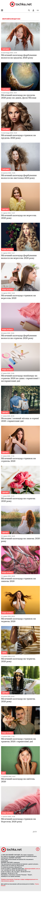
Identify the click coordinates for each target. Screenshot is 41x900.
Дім (3, 773)
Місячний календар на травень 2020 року (18, 700)
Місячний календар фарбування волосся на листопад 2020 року (19, 176)
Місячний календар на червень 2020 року (18, 660)
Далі (35, 832)
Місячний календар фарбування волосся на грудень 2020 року (19, 56)
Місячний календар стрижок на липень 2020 (18, 580)
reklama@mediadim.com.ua (32, 868)
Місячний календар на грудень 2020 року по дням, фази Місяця (18, 96)
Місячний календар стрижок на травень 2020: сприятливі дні (18, 740)
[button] (33, 10)
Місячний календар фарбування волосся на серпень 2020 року (19, 337)
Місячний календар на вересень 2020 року (18, 216)
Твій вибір (5, 49)
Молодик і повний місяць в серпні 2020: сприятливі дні (20, 419)
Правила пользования (7, 879)
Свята (4, 653)
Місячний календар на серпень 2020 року (18, 499)
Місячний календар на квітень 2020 (18, 780)
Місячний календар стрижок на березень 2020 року (18, 820)
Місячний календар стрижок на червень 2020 (18, 620)
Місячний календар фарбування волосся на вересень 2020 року (19, 256)
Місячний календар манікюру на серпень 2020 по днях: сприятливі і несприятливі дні (20, 378)
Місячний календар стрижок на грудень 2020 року (18, 136)
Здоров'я (5, 209)
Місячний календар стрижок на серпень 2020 (18, 459)
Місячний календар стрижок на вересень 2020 (18, 297)
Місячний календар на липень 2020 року (20, 540)
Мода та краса (7, 249)
